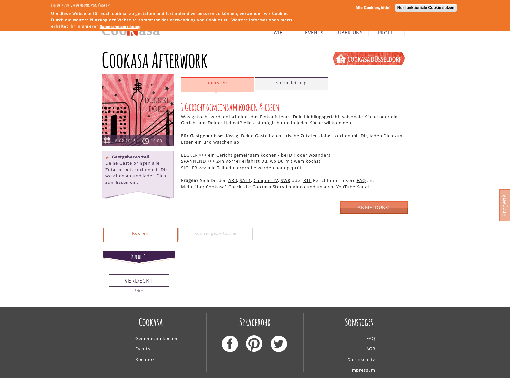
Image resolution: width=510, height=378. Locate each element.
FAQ (361, 180)
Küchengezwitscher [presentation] (215, 233)
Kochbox (145, 359)
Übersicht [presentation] (217, 83)
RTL (307, 180)
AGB (370, 349)
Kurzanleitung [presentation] (291, 83)
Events (142, 349)
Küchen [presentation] (140, 233)
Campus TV (266, 180)
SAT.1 (245, 180)
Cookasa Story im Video (278, 187)
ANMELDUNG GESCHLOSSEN (374, 209)
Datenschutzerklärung (120, 26)
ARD (232, 180)
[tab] (217, 84)
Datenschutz (361, 359)
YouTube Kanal (352, 187)
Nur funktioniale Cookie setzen (425, 7)
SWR (285, 180)
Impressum (362, 370)
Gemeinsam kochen (157, 338)
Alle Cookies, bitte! (373, 7)
